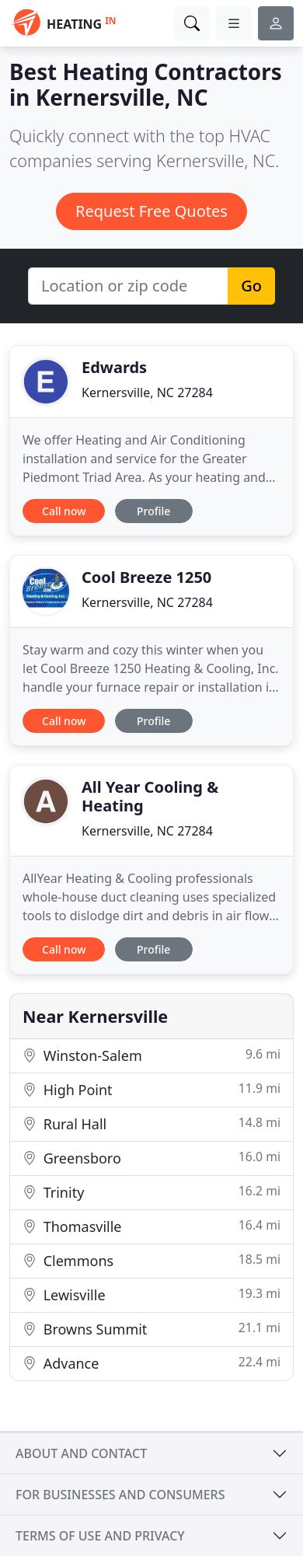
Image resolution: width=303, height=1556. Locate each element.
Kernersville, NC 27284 (147, 392)
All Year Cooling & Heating (150, 796)
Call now (63, 511)
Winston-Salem (151, 1055)
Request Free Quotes (151, 211)
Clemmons (151, 1260)
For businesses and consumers (120, 1494)
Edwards (114, 367)
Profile (153, 511)
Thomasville (151, 1226)
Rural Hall (151, 1123)
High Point (151, 1089)
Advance (151, 1363)
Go (251, 285)
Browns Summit (151, 1328)
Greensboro (151, 1157)
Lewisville (151, 1294)
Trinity (151, 1192)
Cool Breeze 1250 (146, 577)
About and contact (81, 1453)
